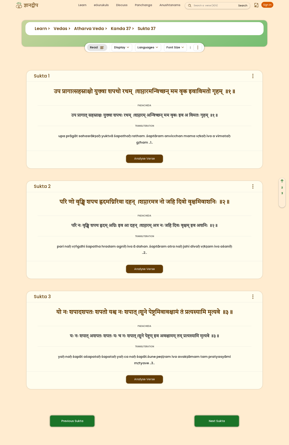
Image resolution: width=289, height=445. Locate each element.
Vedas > (62, 28)
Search (242, 5)
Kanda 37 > (122, 28)
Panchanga (143, 5)
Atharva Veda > (90, 28)
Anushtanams (169, 5)
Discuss (122, 5)
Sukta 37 (147, 28)
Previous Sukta (72, 421)
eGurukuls (101, 5)
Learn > (42, 28)
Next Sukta (217, 421)
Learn (82, 5)
